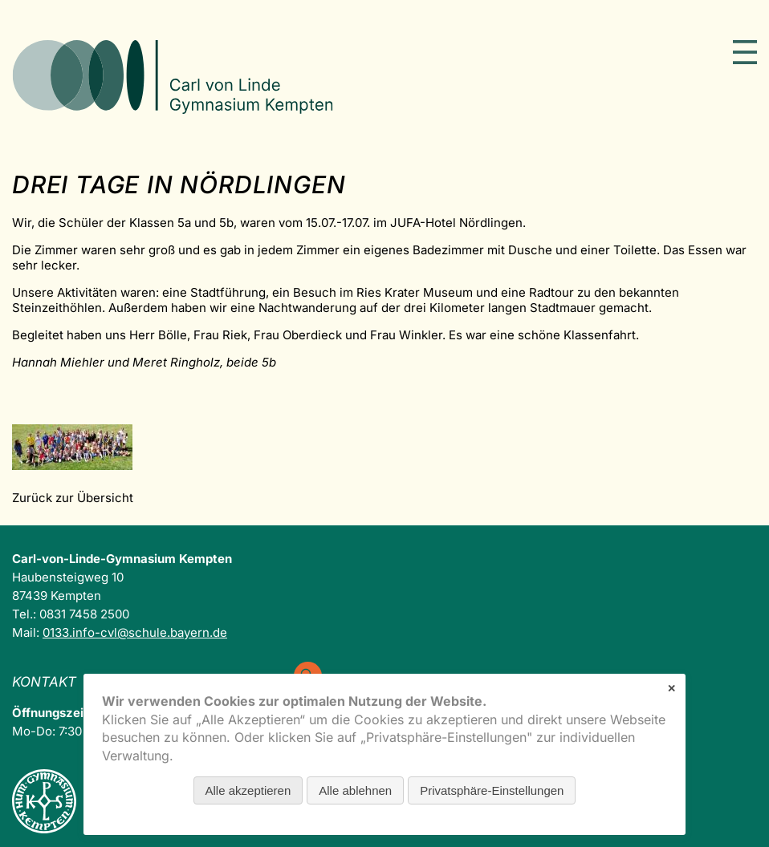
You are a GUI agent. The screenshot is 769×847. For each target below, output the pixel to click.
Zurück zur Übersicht (72, 497)
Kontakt (44, 682)
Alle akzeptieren (248, 790)
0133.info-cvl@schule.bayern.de (135, 632)
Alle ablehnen (355, 790)
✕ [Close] (671, 689)
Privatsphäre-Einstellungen (492, 790)
